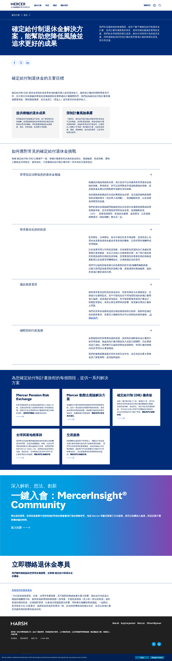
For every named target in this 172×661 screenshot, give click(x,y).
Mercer (141, 623)
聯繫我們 (147, 5)
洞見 (47, 5)
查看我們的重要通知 (22, 590)
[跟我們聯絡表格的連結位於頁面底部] (35, 416)
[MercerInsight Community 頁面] (86, 527)
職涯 (55, 5)
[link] (14, 62)
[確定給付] (136, 418)
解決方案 (37, 5)
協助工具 (34, 638)
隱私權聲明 (24, 638)
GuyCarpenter (128, 623)
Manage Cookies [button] (157, 658)
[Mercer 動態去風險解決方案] (86, 419)
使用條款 (14, 638)
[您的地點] (154, 5)
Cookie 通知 (45, 638)
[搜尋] (160, 5)
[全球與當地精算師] (35, 458)
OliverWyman (154, 623)
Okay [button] (142, 658)
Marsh (115, 623)
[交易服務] (86, 458)
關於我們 (64, 5)
